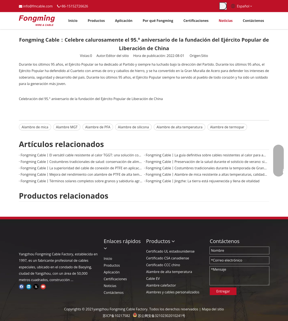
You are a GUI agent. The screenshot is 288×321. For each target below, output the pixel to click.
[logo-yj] (22, 241)
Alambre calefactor (161, 285)
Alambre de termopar (227, 127)
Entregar (223, 291)
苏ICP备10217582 (116, 315)
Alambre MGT (67, 127)
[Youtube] (43, 286)
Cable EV (153, 278)
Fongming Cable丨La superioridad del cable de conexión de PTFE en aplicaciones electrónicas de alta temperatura (81, 168)
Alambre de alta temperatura (180, 127)
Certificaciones (115, 279)
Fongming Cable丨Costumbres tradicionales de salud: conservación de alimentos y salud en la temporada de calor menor (81, 161)
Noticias (110, 285)
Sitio (204, 55)
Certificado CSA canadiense (167, 258)
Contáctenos (114, 292)
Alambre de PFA (97, 127)
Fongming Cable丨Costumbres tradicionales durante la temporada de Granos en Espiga (206, 168)
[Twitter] (36, 286)
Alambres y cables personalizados (172, 292)
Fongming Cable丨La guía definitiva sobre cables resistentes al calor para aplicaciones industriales (206, 155)
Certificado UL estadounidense (170, 251)
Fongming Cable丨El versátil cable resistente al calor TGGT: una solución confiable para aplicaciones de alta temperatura (81, 155)
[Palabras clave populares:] (223, 6)
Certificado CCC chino (163, 265)
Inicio (108, 258)
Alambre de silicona (133, 127)
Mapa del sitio (213, 309)
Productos (112, 265)
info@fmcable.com (38, 6)
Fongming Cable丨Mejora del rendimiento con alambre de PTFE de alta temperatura (81, 174)
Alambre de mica (35, 127)
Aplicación (112, 272)
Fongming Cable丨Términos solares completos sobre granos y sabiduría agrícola (81, 181)
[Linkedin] (28, 286)
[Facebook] (21, 286)
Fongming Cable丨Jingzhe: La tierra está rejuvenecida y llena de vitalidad (203, 181)
